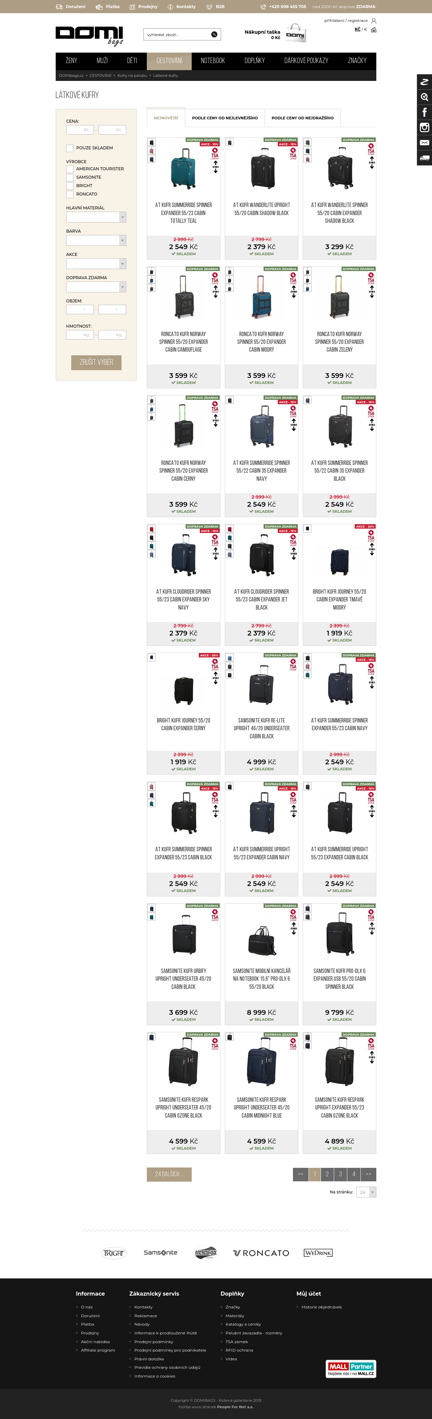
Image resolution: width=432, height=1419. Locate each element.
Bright (84, 185)
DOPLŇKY (255, 61)
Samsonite (88, 177)
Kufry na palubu (132, 75)
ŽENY (71, 61)
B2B (215, 7)
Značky (357, 61)
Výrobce (76, 162)
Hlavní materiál (85, 208)
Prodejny (143, 7)
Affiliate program (98, 1350)
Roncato (86, 194)
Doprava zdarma (86, 278)
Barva (73, 231)
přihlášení (334, 20)
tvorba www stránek (216, 1407)
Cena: (72, 121)
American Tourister (100, 168)
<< (300, 1174)
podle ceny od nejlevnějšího (225, 118)
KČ (357, 29)
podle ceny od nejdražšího (303, 118)
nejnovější (166, 118)
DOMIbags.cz (71, 75)
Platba (108, 7)
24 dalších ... (169, 1174)
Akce (72, 255)
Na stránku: (341, 1192)
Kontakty (182, 7)
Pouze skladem (94, 147)
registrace (358, 20)
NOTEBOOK (213, 61)
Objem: (74, 301)
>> (368, 1174)
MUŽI (102, 61)
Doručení (70, 6)
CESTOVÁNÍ (169, 61)
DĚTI (132, 61)
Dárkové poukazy (306, 61)
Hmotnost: (78, 326)
